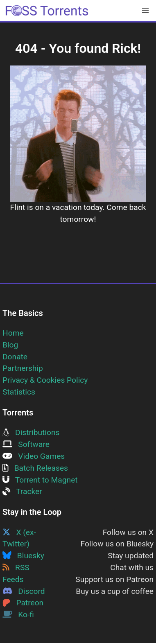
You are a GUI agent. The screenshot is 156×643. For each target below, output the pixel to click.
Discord (23, 591)
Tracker (22, 491)
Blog (10, 345)
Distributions (30, 432)
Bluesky (23, 555)
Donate (14, 356)
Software (26, 444)
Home (13, 333)
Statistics (18, 392)
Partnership (22, 368)
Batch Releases (35, 468)
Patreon (22, 602)
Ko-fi (18, 614)
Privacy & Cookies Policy (45, 380)
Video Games (33, 456)
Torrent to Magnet (40, 480)
